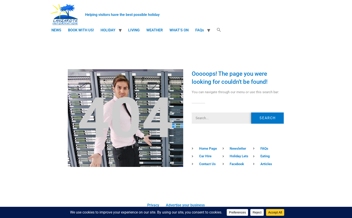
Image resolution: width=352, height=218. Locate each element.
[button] (218, 30)
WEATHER (154, 30)
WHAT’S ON (179, 30)
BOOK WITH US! (81, 30)
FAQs (199, 30)
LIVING (134, 30)
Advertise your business (185, 205)
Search (268, 118)
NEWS (56, 30)
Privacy (153, 205)
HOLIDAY (108, 30)
